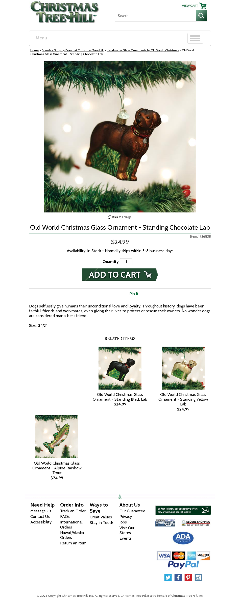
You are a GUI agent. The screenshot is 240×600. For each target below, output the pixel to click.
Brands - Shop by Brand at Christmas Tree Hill (73, 50)
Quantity (111, 261)
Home (34, 50)
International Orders (71, 524)
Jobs (123, 522)
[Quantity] (126, 261)
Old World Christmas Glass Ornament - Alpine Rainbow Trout (57, 468)
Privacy (125, 516)
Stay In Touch (101, 522)
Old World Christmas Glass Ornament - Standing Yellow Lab (183, 399)
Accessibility (41, 522)
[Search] (155, 15)
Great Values (101, 517)
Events (125, 538)
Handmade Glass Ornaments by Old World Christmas (143, 50)
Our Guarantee (132, 511)
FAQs (65, 516)
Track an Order (73, 511)
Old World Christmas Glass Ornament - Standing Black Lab (120, 397)
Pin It (133, 293)
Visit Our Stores (126, 530)
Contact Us (40, 516)
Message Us (40, 511)
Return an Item (73, 543)
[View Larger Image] (120, 136)
